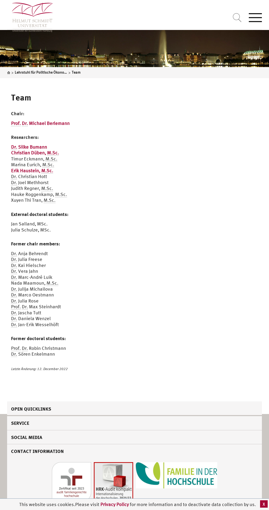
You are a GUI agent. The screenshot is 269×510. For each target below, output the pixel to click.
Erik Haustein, (32, 171)
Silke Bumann (29, 147)
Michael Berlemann (40, 123)
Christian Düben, (35, 153)
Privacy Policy (115, 504)
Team (21, 97)
